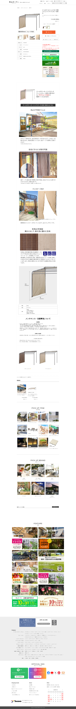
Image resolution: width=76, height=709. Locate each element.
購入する (49, 32)
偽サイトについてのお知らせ (34, 694)
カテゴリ (40, 3)
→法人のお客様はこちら (16, 694)
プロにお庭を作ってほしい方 (27, 702)
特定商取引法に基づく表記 (33, 690)
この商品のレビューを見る (47, 39)
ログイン (26, 377)
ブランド (48, 3)
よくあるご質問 (14, 690)
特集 (45, 3)
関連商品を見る (56, 39)
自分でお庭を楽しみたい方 (27, 700)
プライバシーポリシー (33, 692)
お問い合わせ (14, 692)
